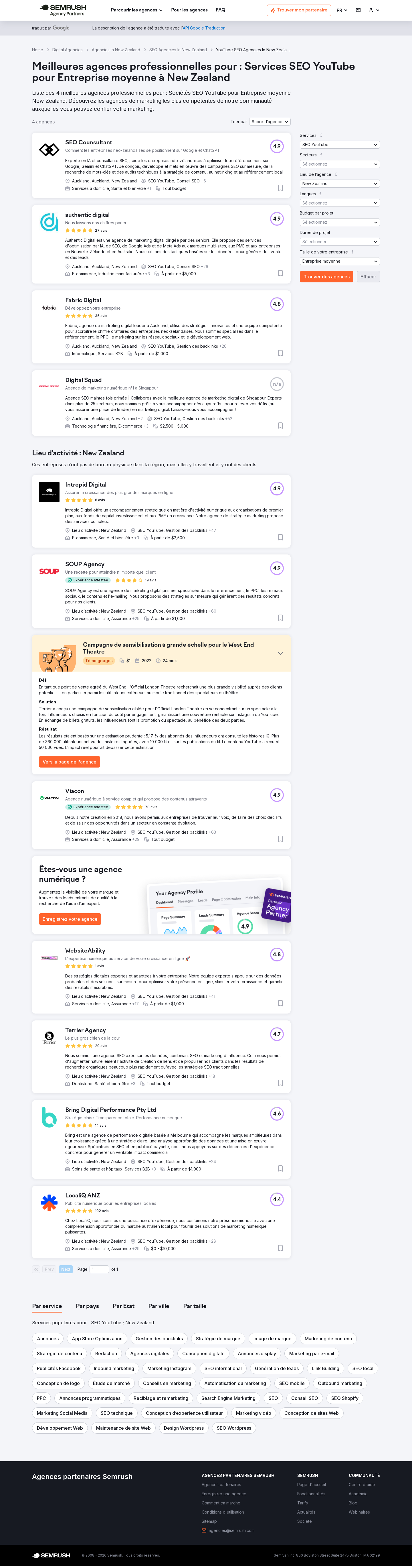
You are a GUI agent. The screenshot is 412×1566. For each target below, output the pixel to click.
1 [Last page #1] (117, 1269)
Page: (83, 1269)
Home (37, 49)
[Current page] (99, 1269)
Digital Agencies (67, 49)
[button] (342, 10)
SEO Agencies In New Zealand (178, 49)
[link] (189, 10)
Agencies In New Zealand (116, 49)
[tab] (47, 1306)
